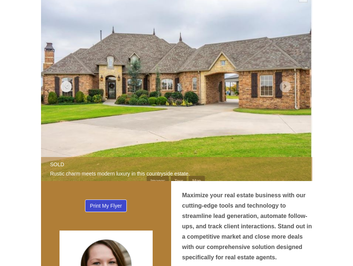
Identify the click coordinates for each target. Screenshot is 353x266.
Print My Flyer (106, 206)
